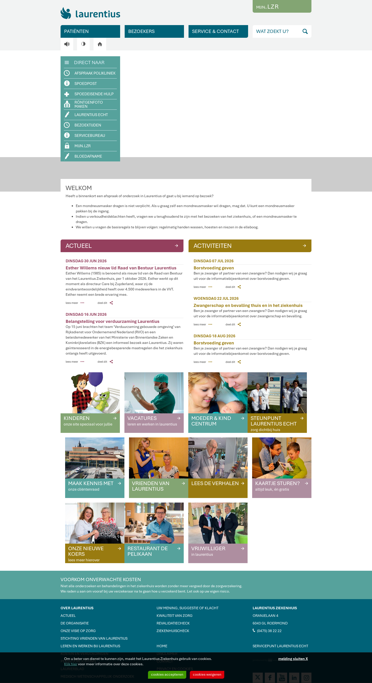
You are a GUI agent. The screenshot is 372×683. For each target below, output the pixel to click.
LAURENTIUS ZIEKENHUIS (275, 608)
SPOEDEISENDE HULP (89, 93)
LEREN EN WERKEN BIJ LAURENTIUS (90, 646)
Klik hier (70, 664)
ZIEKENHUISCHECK (173, 631)
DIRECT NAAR (84, 62)
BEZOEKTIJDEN (82, 125)
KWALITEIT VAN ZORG (175, 615)
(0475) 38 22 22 (267, 630)
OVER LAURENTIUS (77, 608)
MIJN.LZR (78, 146)
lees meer (75, 303)
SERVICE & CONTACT (215, 31)
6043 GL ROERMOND (270, 623)
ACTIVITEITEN (250, 245)
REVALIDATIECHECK (173, 623)
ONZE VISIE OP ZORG (78, 631)
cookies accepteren (167, 674)
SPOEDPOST (80, 83)
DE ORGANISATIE (75, 623)
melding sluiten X (293, 658)
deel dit (105, 303)
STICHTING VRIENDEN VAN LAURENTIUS (94, 638)
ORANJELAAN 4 (265, 615)
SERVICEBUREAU (84, 135)
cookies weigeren (207, 674)
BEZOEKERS (141, 31)
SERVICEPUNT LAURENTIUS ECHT (280, 646)
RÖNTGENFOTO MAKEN (83, 104)
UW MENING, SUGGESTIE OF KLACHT (187, 608)
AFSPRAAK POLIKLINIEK (90, 73)
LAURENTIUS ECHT (86, 115)
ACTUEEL (122, 245)
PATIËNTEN (76, 31)
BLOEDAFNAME (83, 156)
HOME (162, 646)
